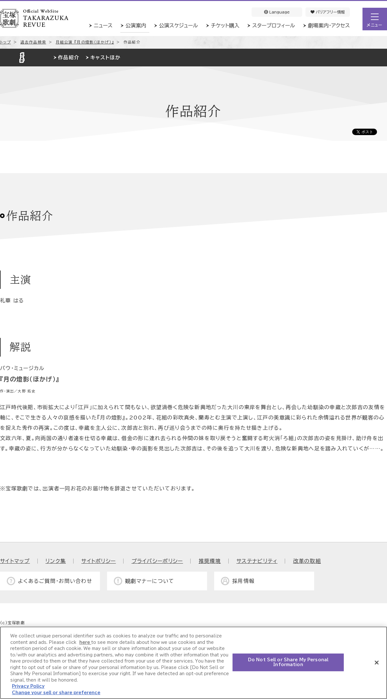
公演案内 (135, 25)
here (85, 643)
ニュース (103, 25)
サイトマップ (15, 561)
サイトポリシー (98, 561)
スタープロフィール (273, 25)
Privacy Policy (28, 687)
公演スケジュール (178, 25)
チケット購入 (225, 25)
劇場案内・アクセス (329, 25)
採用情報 (243, 581)
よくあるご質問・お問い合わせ (55, 581)
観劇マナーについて (149, 581)
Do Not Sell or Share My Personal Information (288, 662)
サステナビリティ (256, 561)
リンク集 (55, 561)
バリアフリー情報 (328, 12)
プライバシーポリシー (157, 561)
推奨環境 (210, 561)
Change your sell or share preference (56, 693)
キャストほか (105, 57)
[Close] (377, 663)
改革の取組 (307, 561)
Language (277, 12)
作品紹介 (68, 57)
